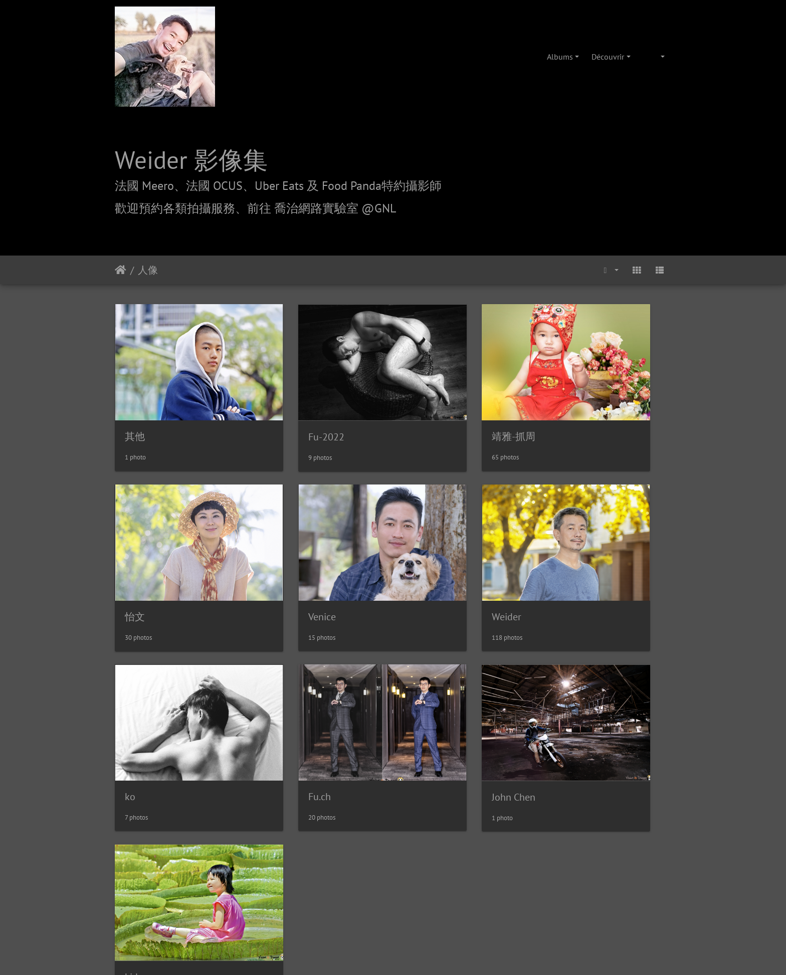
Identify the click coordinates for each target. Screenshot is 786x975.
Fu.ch (564, 560)
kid (274, 712)
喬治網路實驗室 (364, 830)
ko (416, 560)
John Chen (146, 712)
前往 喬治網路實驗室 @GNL (321, 208)
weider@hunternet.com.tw (393, 914)
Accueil (120, 270)
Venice (138, 560)
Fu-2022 (286, 408)
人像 (148, 270)
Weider (282, 560)
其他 (135, 408)
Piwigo (416, 773)
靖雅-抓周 (432, 408)
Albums (560, 57)
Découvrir (608, 57)
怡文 (563, 408)
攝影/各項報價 (424, 830)
